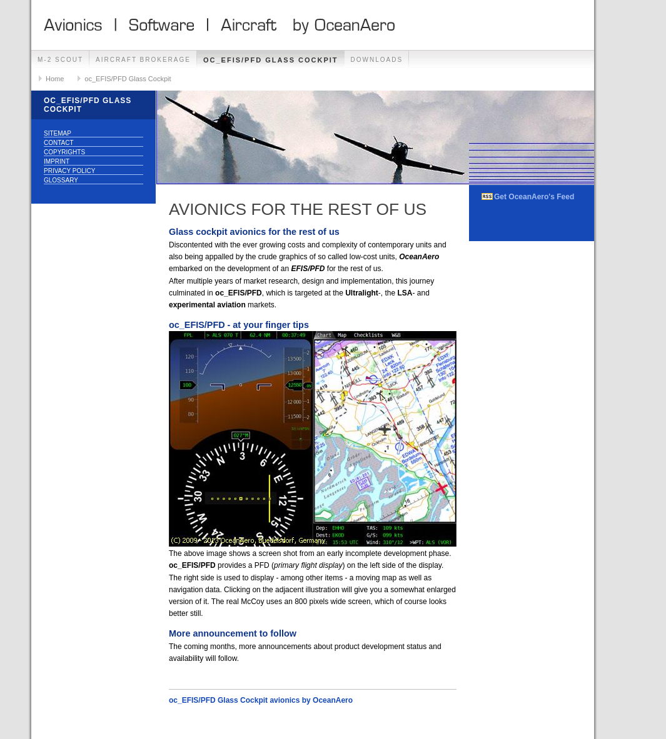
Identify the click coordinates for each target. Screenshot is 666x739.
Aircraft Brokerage (143, 59)
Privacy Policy (69, 170)
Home (55, 78)
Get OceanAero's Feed (534, 196)
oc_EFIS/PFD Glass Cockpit (270, 60)
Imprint (56, 161)
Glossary (61, 180)
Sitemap (57, 133)
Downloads (377, 59)
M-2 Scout (60, 59)
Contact (59, 142)
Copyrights (64, 152)
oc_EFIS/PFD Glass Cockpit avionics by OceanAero (261, 700)
